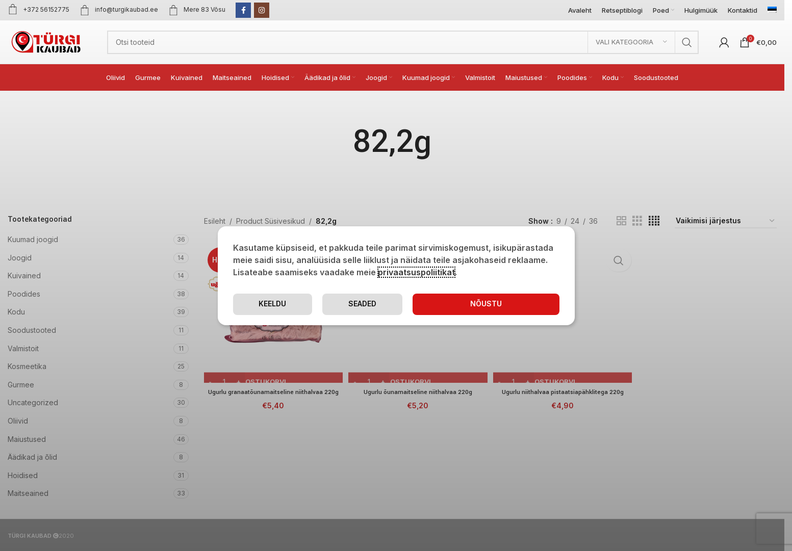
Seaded (427, 304)
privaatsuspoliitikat (416, 272)
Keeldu (518, 304)
